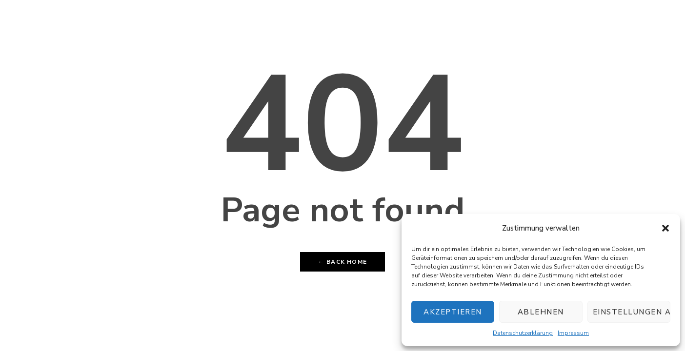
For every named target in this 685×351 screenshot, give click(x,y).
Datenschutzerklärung (523, 333)
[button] (665, 228)
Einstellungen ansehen (631, 312)
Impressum (573, 333)
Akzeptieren (452, 312)
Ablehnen (541, 312)
